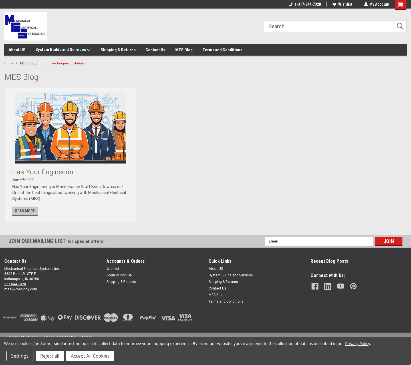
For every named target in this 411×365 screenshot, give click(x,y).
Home (9, 63)
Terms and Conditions (222, 49)
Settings (20, 356)
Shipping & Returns (118, 49)
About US (17, 49)
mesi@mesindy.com (20, 289)
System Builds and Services (62, 50)
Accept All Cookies (90, 356)
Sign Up (126, 275)
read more (25, 211)
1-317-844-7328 (305, 4)
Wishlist (342, 4)
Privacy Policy (357, 343)
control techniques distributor (63, 63)
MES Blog (184, 49)
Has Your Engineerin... (45, 172)
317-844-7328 (15, 284)
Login (110, 275)
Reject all (49, 356)
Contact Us (155, 49)
